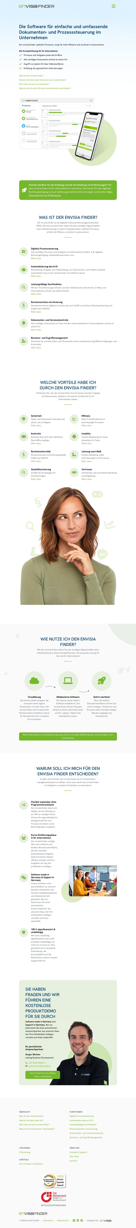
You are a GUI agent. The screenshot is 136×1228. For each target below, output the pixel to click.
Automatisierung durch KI (81, 1120)
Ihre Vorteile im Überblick (31, 1163)
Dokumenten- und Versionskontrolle (86, 1133)
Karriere (73, 1160)
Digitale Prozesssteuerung (82, 1116)
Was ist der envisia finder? (31, 75)
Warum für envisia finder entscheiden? (37, 1129)
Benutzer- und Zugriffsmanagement (86, 1137)
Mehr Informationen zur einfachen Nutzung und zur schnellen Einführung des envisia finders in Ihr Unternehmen (68, 736)
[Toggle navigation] (113, 6)
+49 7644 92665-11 (35, 1062)
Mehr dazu (36, 258)
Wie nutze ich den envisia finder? (34, 84)
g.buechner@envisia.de (38, 1066)
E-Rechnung (24, 1152)
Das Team (74, 1156)
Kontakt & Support (78, 1152)
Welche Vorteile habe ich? (31, 1120)
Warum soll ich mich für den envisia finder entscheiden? (45, 88)
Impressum (48, 1220)
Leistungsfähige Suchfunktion (83, 1124)
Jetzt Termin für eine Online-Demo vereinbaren (43, 1075)
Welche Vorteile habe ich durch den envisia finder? (42, 80)
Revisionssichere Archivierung (83, 1129)
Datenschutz (62, 1220)
